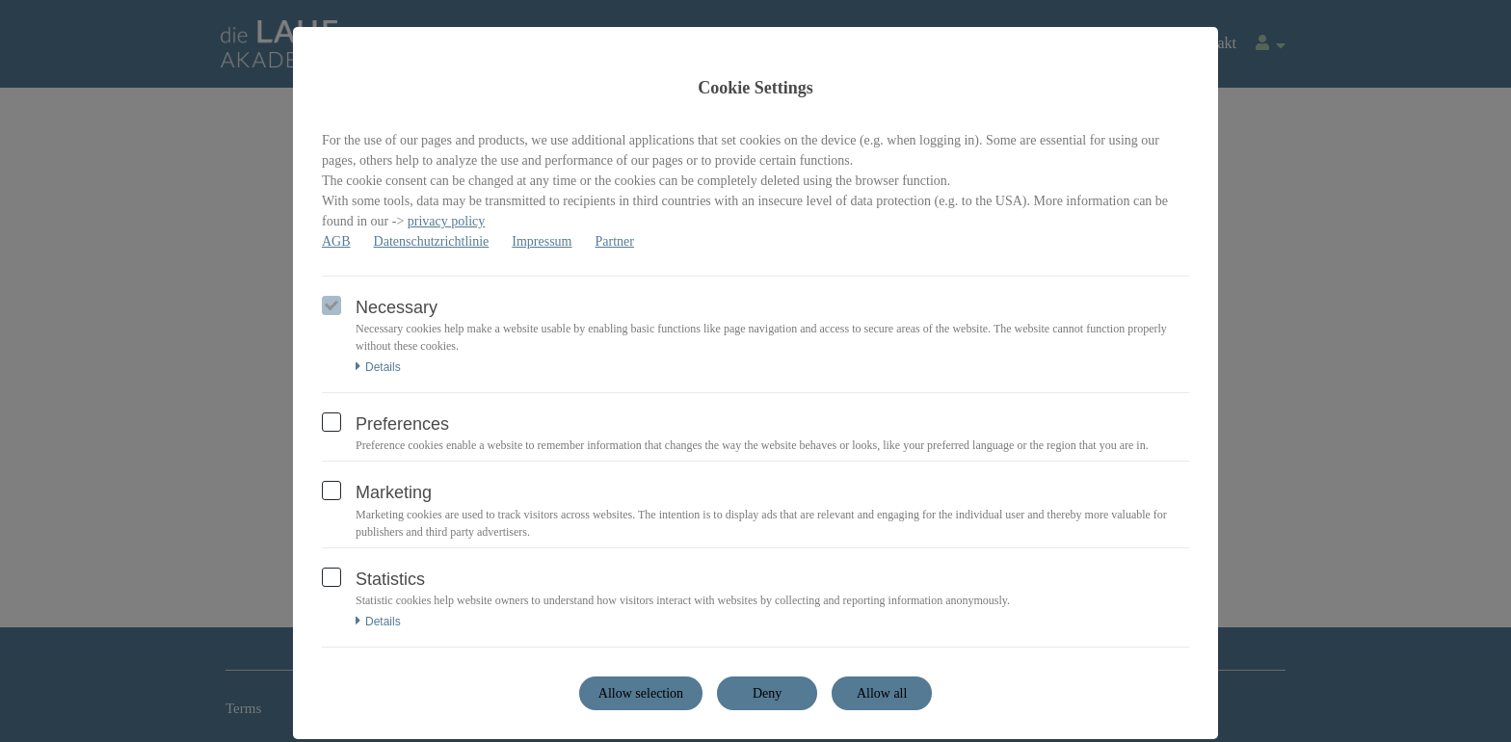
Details (378, 367)
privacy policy (446, 221)
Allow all (882, 693)
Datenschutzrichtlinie (432, 241)
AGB (336, 241)
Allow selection (640, 693)
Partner (615, 241)
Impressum (541, 241)
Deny (767, 693)
